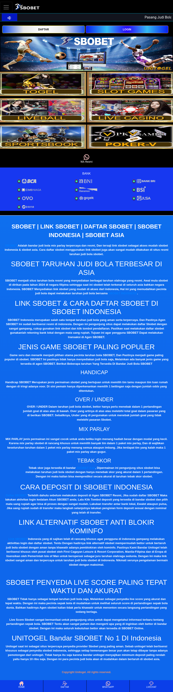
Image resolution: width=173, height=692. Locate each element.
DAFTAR (43, 29)
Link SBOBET (17, 539)
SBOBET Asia (85, 467)
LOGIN (127, 29)
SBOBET (11, 245)
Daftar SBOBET (16, 495)
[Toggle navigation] (6, 7)
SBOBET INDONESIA (122, 293)
